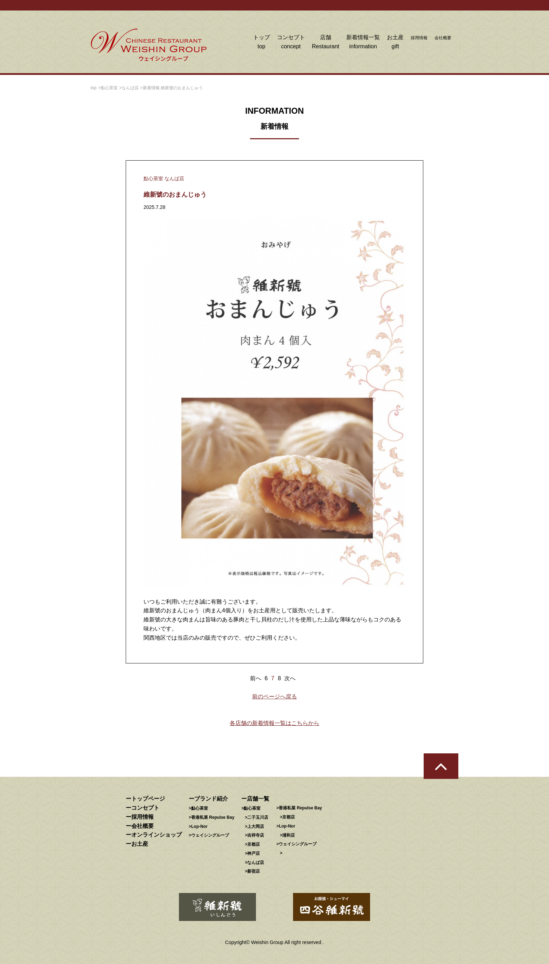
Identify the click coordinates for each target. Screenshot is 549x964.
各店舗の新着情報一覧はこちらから (274, 723)
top (94, 87)
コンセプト (291, 42)
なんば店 (130, 87)
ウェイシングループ (210, 835)
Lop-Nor (199, 826)
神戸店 (253, 853)
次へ (290, 678)
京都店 (253, 844)
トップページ (148, 799)
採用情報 (419, 37)
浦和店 (288, 835)
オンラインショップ (156, 835)
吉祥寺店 (255, 835)
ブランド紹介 (211, 799)
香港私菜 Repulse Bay (212, 817)
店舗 (325, 42)
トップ (261, 42)
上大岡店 (255, 826)
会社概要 (443, 37)
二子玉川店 (257, 817)
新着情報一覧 (363, 42)
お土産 (395, 42)
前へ (255, 678)
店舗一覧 (258, 799)
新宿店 (253, 871)
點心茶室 (109, 87)
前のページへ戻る (274, 696)
